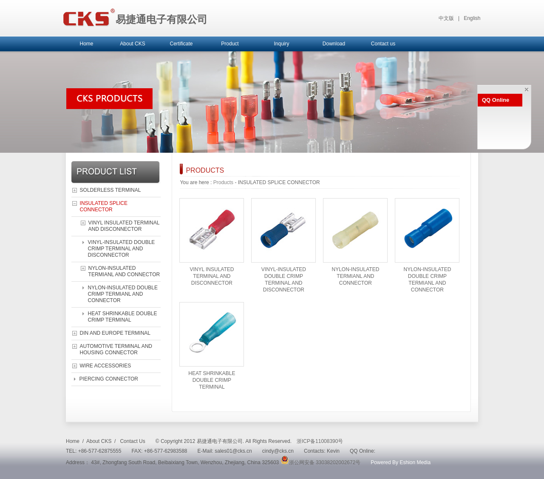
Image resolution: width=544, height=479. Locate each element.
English (472, 18)
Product (229, 44)
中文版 (446, 18)
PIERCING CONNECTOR (108, 379)
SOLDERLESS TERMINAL (110, 190)
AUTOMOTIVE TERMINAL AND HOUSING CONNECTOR (116, 349)
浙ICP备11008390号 (320, 441)
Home (86, 44)
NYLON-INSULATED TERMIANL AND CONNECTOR (124, 271)
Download (334, 44)
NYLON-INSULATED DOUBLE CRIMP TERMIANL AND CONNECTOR (123, 294)
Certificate (181, 44)
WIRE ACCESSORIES (105, 366)
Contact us (383, 44)
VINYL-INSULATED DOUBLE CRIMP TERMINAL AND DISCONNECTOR (121, 248)
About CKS (132, 44)
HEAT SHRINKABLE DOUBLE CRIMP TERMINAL (122, 317)
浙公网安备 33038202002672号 (320, 462)
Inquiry (281, 44)
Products (223, 182)
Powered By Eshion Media (401, 462)
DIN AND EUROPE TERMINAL (115, 333)
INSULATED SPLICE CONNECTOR (104, 206)
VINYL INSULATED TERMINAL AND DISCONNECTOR (123, 226)
